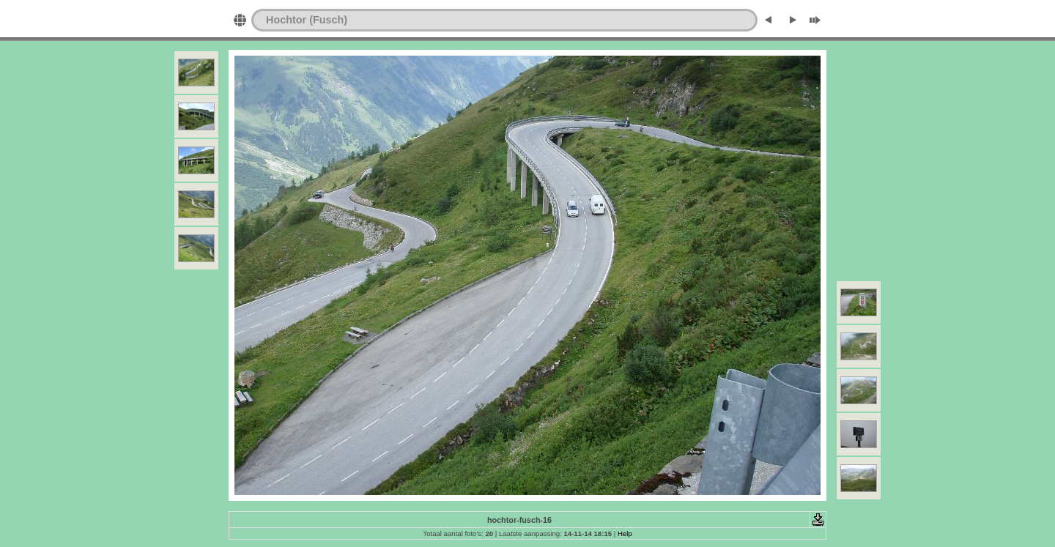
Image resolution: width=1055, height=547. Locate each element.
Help (625, 533)
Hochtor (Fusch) (306, 20)
